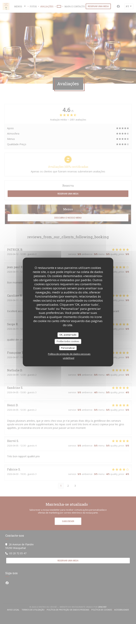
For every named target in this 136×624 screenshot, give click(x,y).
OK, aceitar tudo (67, 334)
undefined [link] (68, 358)
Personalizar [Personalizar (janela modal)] (68, 347)
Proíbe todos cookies (68, 341)
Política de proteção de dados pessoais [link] (69, 354)
